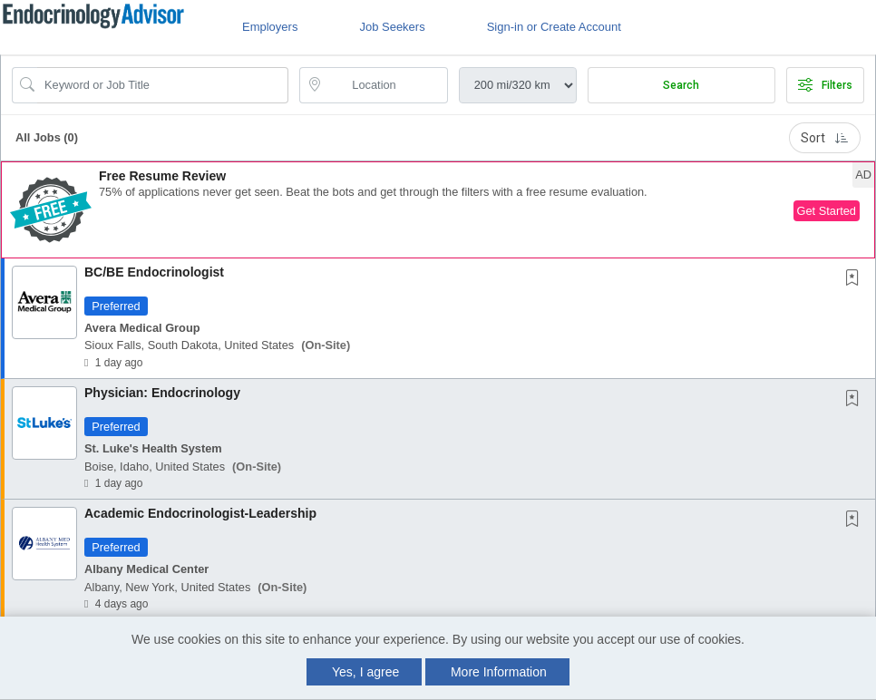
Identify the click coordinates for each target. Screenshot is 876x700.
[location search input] (386, 85)
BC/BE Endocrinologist (154, 272)
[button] (438, 209)
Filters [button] (825, 85)
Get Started (826, 211)
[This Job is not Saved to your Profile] (856, 279)
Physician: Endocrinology (162, 392)
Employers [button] (269, 27)
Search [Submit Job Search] (681, 85)
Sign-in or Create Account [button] (554, 27)
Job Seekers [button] (391, 27)
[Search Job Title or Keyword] (162, 85)
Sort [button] (825, 138)
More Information (499, 672)
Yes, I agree (365, 672)
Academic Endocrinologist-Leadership (200, 513)
